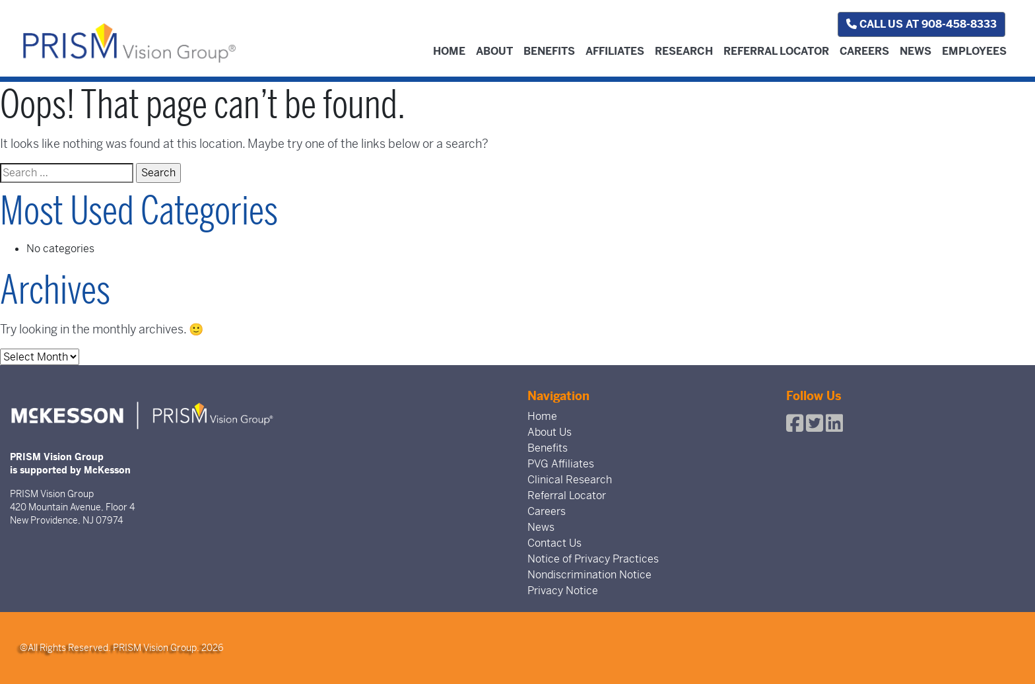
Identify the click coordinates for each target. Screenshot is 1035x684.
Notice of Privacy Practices (593, 559)
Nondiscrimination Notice (589, 575)
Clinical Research (569, 480)
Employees (974, 51)
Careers (864, 51)
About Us (549, 432)
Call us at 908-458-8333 (921, 24)
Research (684, 51)
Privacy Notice (562, 591)
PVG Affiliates (560, 464)
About (494, 51)
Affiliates (614, 51)
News (915, 51)
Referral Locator (776, 51)
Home (449, 51)
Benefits (549, 51)
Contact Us (554, 543)
